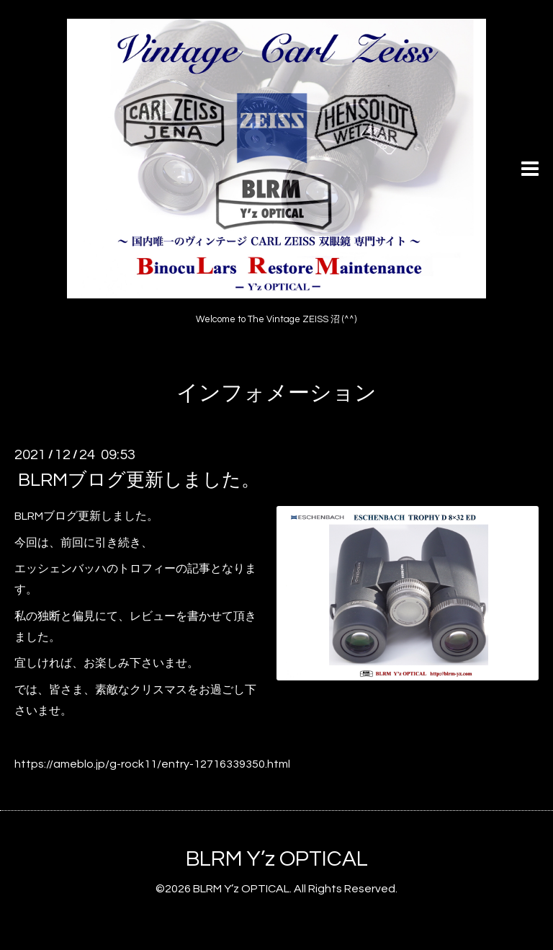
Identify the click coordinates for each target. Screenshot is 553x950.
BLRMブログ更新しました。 (139, 480)
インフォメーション (276, 393)
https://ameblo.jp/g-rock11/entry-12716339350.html (152, 764)
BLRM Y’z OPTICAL (277, 859)
